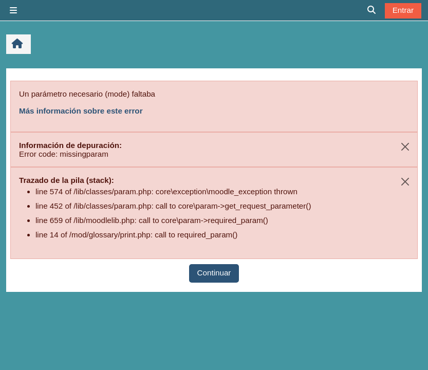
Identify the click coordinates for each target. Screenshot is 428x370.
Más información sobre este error (81, 110)
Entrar (403, 10)
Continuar (214, 272)
